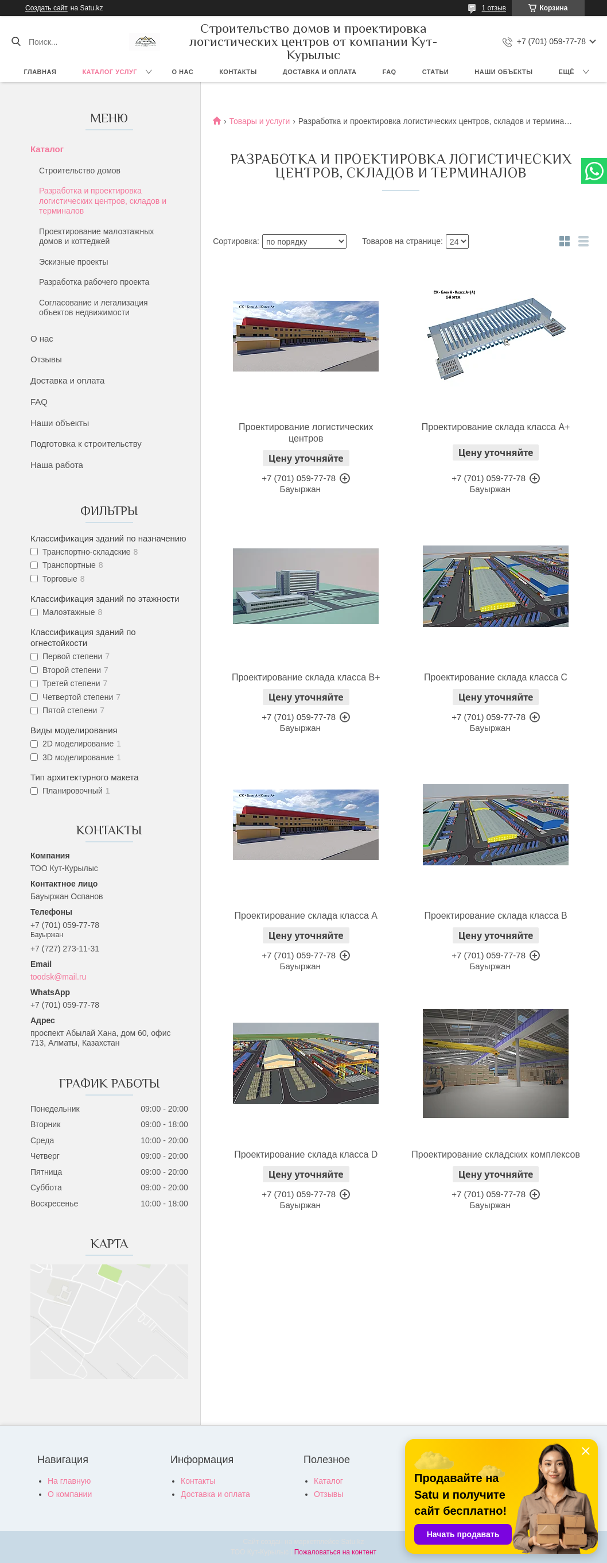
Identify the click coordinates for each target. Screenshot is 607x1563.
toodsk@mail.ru (58, 976)
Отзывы (46, 359)
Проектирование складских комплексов (495, 1154)
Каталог (47, 149)
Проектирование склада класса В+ (306, 677)
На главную (69, 1480)
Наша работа (56, 465)
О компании (70, 1494)
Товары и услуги (259, 121)
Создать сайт (46, 8)
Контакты (238, 71)
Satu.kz (352, 1542)
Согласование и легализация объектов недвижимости (93, 308)
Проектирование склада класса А (306, 915)
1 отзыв (494, 8)
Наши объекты (503, 71)
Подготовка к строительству (86, 443)
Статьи (435, 71)
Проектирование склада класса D (306, 1154)
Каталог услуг (109, 71)
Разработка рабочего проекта (94, 282)
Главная (40, 71)
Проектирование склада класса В (495, 915)
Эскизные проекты (73, 261)
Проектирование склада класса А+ (496, 427)
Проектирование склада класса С (495, 677)
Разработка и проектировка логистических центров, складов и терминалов (102, 200)
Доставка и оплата (320, 71)
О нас (182, 71)
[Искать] (16, 42)
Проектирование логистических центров (306, 432)
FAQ (389, 71)
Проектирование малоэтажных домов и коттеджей (96, 236)
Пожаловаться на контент (335, 1552)
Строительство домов (79, 170)
